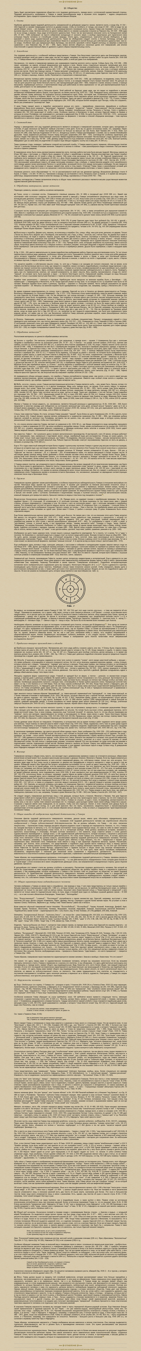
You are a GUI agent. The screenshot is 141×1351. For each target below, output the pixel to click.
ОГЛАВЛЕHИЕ (70, 2)
